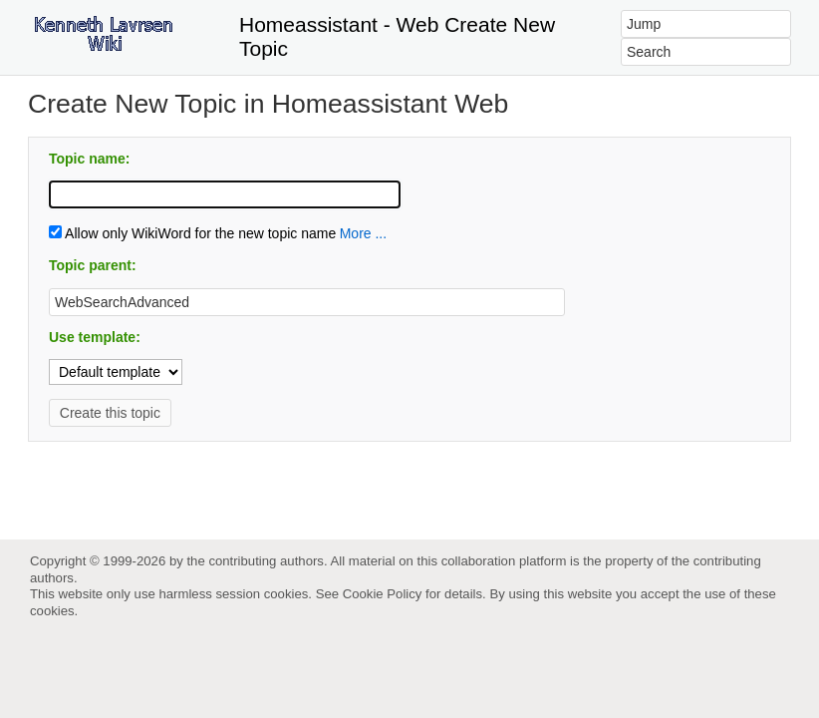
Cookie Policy (382, 593)
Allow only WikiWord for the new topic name (192, 233)
